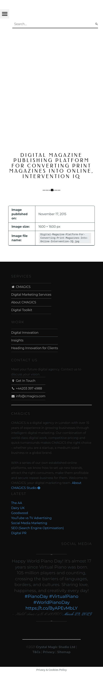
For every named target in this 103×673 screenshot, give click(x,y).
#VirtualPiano (63, 596)
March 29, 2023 (77, 614)
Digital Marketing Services (31, 294)
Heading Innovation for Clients (34, 348)
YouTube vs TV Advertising (31, 518)
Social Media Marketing (29, 523)
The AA (16, 503)
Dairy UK (18, 508)
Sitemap (64, 652)
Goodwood (19, 513)
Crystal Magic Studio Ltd (55, 647)
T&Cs (36, 652)
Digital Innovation (24, 332)
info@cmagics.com (28, 396)
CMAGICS (21, 287)
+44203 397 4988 (26, 388)
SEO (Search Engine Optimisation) (37, 528)
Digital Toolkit (21, 310)
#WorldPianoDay (51, 602)
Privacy (49, 652)
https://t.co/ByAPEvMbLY (51, 608)
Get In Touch (23, 381)
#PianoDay (36, 596)
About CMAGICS (23, 302)
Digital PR (19, 533)
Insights (17, 340)
